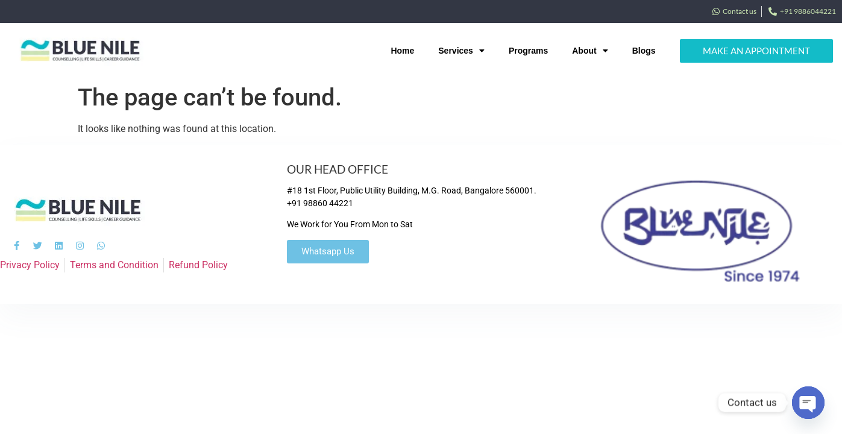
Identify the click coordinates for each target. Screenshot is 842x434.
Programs (528, 50)
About (590, 50)
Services (461, 50)
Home (402, 50)
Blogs (644, 50)
